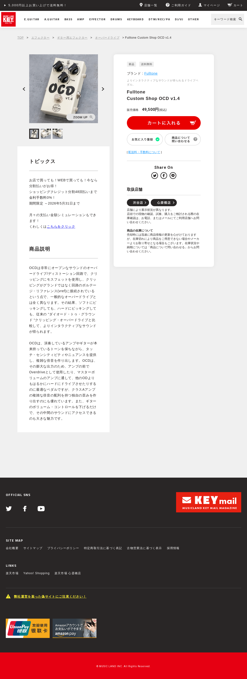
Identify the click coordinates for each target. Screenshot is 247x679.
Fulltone (151, 73)
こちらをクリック (61, 226)
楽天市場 (12, 573)
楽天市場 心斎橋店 (68, 573)
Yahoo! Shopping (36, 573)
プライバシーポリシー (63, 548)
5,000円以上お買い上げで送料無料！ (37, 5)
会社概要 (12, 548)
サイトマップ (32, 548)
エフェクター (40, 37)
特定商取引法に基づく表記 (103, 548)
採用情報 (173, 548)
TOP (20, 37)
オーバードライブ (107, 37)
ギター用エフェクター (72, 37)
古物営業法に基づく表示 (144, 548)
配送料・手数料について (144, 152)
